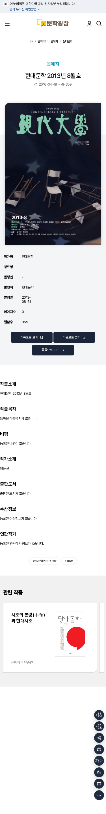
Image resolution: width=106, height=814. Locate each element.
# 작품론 (69, 561)
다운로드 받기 (74, 337)
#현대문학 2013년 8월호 (45, 561)
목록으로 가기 (53, 350)
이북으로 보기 (31, 337)
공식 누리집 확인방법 (23, 9)
